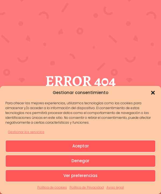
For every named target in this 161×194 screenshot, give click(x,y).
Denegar (80, 161)
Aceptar (80, 146)
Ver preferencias (80, 175)
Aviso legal (115, 187)
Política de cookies (52, 187)
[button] (153, 92)
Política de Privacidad (87, 187)
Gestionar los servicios (26, 132)
